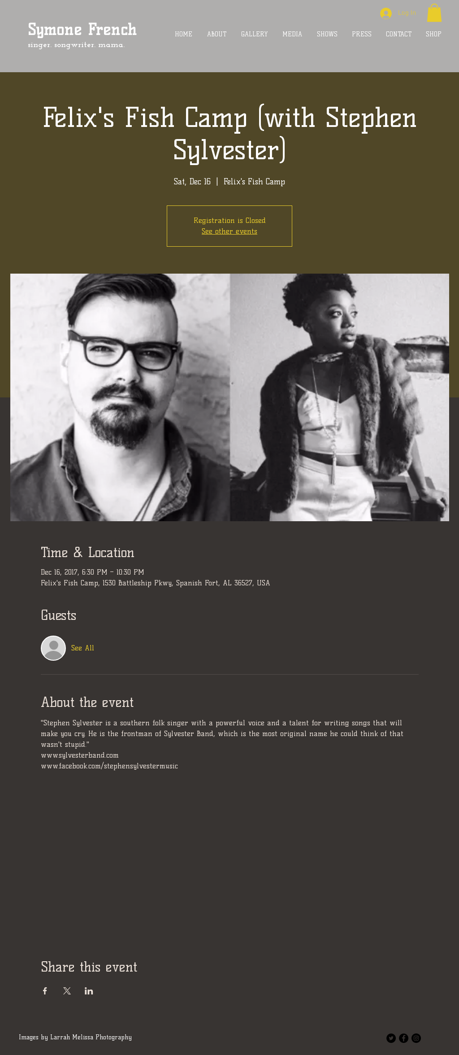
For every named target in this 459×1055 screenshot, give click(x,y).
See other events (229, 231)
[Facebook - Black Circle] (403, 1038)
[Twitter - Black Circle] (391, 1038)
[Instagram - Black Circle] (416, 1038)
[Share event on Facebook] (45, 990)
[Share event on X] (67, 990)
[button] (434, 13)
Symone (55, 29)
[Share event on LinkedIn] (89, 990)
